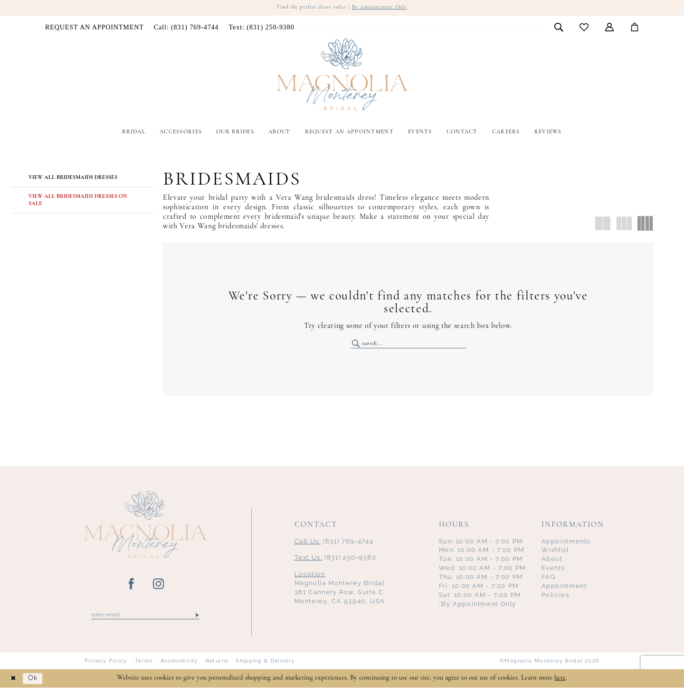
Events (553, 570)
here (560, 681)
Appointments (566, 543)
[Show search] (558, 27)
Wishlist (556, 552)
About (552, 561)
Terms (144, 664)
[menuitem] (94, 28)
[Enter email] (146, 617)
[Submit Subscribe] (196, 617)
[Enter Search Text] (408, 344)
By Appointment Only (382, 8)
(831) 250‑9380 (335, 559)
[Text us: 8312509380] (261, 28)
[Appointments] (94, 28)
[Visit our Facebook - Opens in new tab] (131, 586)
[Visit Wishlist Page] (584, 27)
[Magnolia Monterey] (342, 75)
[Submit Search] (356, 344)
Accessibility (179, 664)
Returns (217, 664)
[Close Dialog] (14, 681)
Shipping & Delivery (265, 664)
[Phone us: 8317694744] (186, 28)
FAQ (549, 579)
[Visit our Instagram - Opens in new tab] (158, 586)
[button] (609, 27)
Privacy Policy (106, 664)
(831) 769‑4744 (334, 543)
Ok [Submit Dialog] (35, 682)
